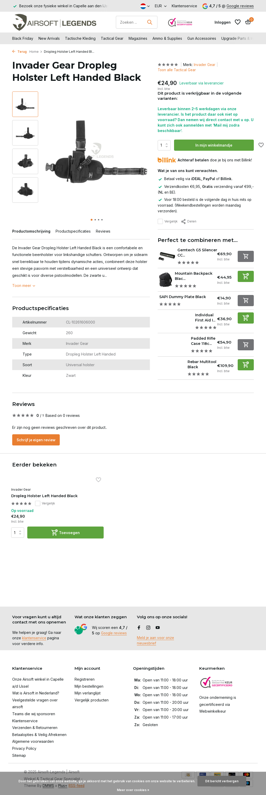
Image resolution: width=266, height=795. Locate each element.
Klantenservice (184, 6)
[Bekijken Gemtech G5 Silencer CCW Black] (166, 256)
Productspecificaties (73, 231)
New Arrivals (49, 38)
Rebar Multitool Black (197, 370)
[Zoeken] (136, 22)
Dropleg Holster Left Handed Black (34, 513)
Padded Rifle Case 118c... (202, 342)
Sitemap (19, 755)
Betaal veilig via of (196, 179)
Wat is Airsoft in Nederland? (35, 693)
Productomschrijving (31, 231)
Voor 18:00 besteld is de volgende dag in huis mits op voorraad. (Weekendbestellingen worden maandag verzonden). (204, 205)
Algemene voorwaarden (33, 741)
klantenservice (34, 638)
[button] (92, 220)
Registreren (85, 679)
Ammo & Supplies (167, 38)
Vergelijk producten (92, 700)
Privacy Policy (24, 748)
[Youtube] (158, 628)
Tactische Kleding (80, 38)
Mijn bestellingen (89, 686)
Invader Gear (206, 64)
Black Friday (22, 38)
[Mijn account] (223, 22)
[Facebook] (139, 628)
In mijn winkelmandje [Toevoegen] (214, 145)
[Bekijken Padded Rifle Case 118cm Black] (173, 346)
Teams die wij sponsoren (33, 714)
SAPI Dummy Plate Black (187, 296)
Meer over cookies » (133, 790)
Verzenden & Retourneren (34, 727)
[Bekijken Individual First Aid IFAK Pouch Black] (175, 320)
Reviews (103, 231)
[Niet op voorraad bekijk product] (246, 256)
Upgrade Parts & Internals (243, 38)
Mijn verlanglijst (88, 693)
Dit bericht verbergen (221, 781)
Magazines (138, 38)
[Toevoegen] (246, 276)
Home (35, 52)
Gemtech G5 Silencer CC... (190, 252)
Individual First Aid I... (206, 317)
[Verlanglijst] (238, 22)
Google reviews (240, 6)
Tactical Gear (112, 38)
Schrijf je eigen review (38, 448)
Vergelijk (168, 221)
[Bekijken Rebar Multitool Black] (171, 374)
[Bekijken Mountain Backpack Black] (165, 279)
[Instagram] (148, 628)
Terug (19, 52)
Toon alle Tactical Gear (177, 70)
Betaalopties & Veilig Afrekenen (39, 734)
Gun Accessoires (201, 38)
